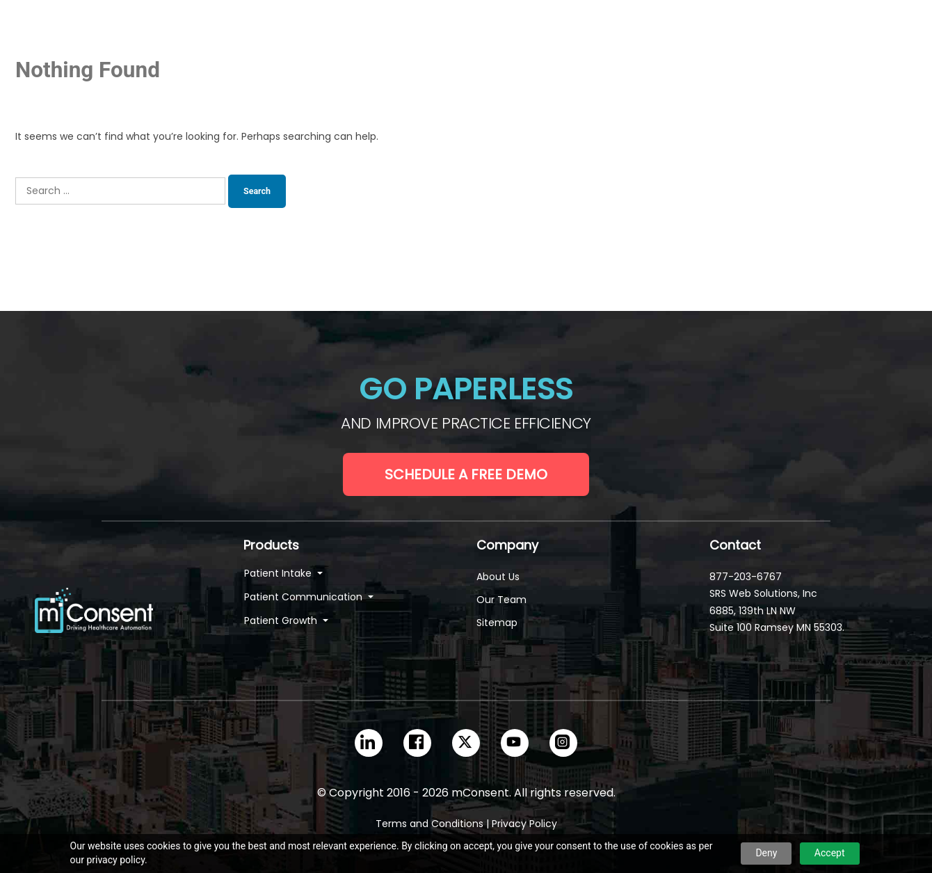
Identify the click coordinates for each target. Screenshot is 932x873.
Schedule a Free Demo (466, 474)
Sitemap (496, 623)
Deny (766, 852)
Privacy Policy (524, 824)
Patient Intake (279, 573)
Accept (829, 852)
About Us (498, 577)
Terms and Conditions (429, 824)
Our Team (501, 600)
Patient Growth (282, 620)
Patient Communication (304, 597)
